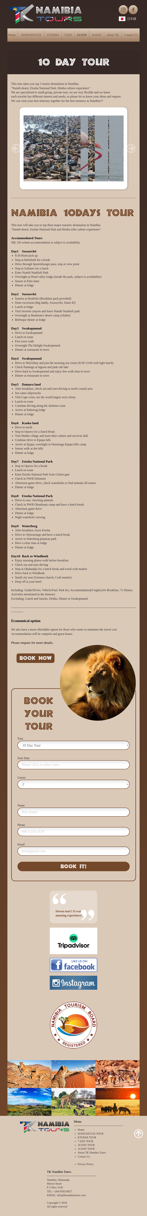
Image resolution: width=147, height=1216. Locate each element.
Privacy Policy (86, 1164)
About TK (113, 35)
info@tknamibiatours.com (71, 1195)
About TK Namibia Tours (92, 1152)
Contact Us (131, 35)
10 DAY (82, 35)
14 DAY (97, 35)
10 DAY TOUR (86, 1145)
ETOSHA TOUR (87, 1137)
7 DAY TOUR (85, 1141)
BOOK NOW (36, 658)
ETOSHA (53, 35)
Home (12, 35)
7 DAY (68, 35)
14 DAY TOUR (86, 1148)
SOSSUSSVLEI (31, 35)
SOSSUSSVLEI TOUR (91, 1133)
